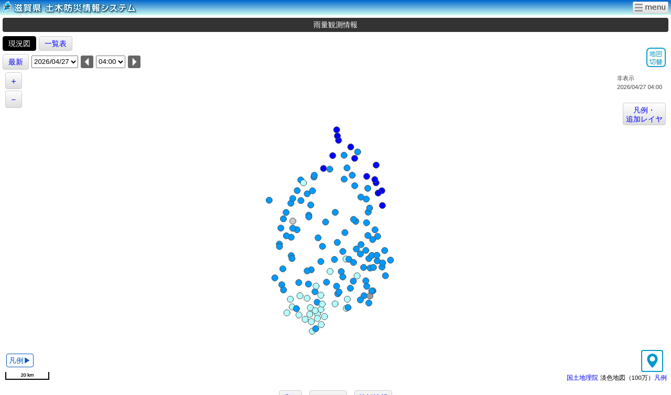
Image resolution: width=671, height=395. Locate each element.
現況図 (19, 43)
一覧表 (56, 43)
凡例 (660, 377)
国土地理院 (582, 377)
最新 (15, 62)
